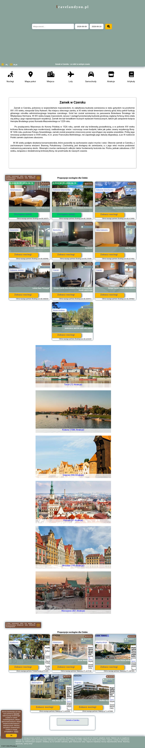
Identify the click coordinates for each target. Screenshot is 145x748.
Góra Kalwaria (16, 190)
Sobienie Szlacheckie (61, 190)
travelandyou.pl (72, 7)
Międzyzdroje (101, 642)
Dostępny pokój (23, 214)
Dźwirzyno (57, 642)
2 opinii (69, 700)
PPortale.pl (13, 746)
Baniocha (57, 230)
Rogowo (78, 683)
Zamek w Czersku (72, 720)
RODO (16, 731)
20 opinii (90, 659)
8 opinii (133, 660)
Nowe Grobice (59, 310)
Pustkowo (14, 642)
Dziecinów (14, 230)
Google (16, 714)
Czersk (56, 270)
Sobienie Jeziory (17, 270)
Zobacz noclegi (109, 214)
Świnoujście (36, 683)
